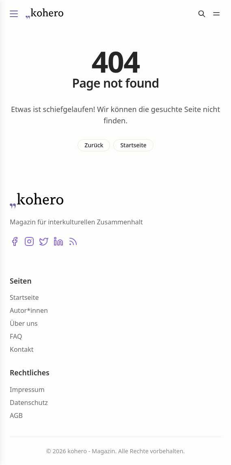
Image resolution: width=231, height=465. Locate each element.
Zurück (93, 145)
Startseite (133, 145)
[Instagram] (29, 241)
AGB (16, 415)
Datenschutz (29, 402)
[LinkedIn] (58, 241)
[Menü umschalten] (13, 13)
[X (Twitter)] (44, 241)
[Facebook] (14, 241)
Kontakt (22, 349)
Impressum (27, 389)
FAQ (16, 336)
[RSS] (73, 241)
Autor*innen (29, 310)
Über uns (24, 323)
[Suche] (201, 13)
